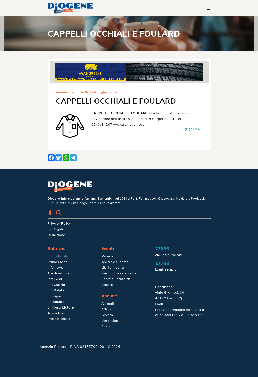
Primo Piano (58, 262)
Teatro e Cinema (115, 262)
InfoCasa (55, 279)
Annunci (62, 92)
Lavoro (107, 315)
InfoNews (55, 267)
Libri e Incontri (113, 267)
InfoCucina (56, 284)
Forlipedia (56, 302)
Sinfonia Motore (61, 307)
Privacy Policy (59, 223)
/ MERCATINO (80, 92)
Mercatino (109, 320)
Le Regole (56, 229)
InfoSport (55, 296)
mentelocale (58, 256)
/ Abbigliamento (104, 92)
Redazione (56, 235)
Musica (107, 256)
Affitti (106, 309)
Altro (105, 326)
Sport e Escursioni (116, 279)
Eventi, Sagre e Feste (119, 273)
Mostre (107, 284)
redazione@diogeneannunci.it (180, 309)
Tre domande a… (61, 273)
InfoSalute (56, 290)
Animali (107, 303)
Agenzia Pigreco (54, 346)
